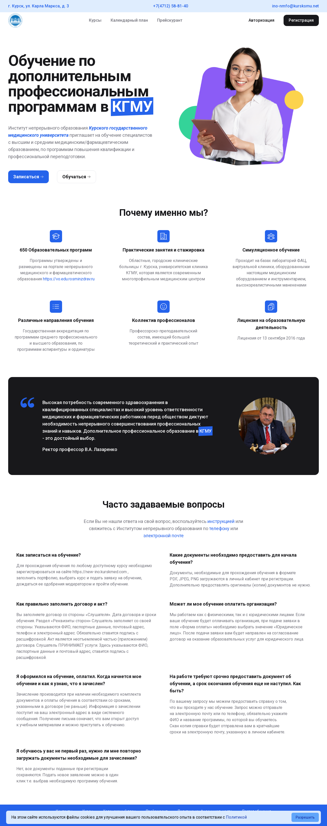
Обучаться (76, 176)
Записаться (28, 176)
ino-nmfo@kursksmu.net (295, 6)
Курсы (95, 20)
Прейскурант (169, 20)
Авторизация (261, 20)
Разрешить (305, 817)
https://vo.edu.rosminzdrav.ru (69, 279)
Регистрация (301, 20)
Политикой (236, 817)
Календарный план (129, 20)
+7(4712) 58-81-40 (170, 6)
